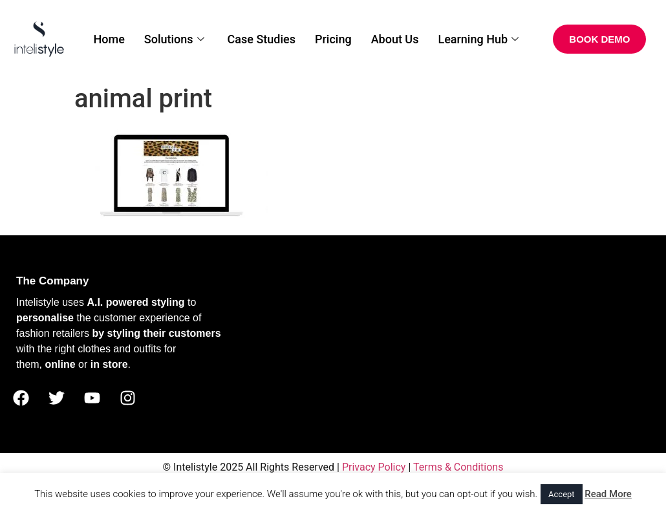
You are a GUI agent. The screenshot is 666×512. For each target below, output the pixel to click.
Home (109, 39)
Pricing (333, 39)
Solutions (174, 39)
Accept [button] (561, 494)
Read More (608, 494)
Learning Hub (478, 39)
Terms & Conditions (458, 467)
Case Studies (261, 39)
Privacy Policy (374, 467)
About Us (395, 39)
